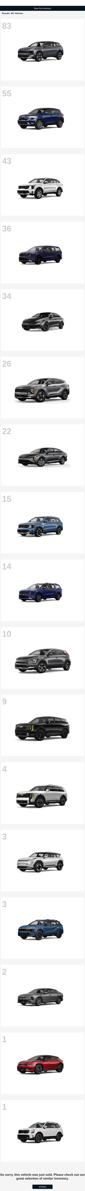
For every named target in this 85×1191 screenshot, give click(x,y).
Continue (42, 1187)
